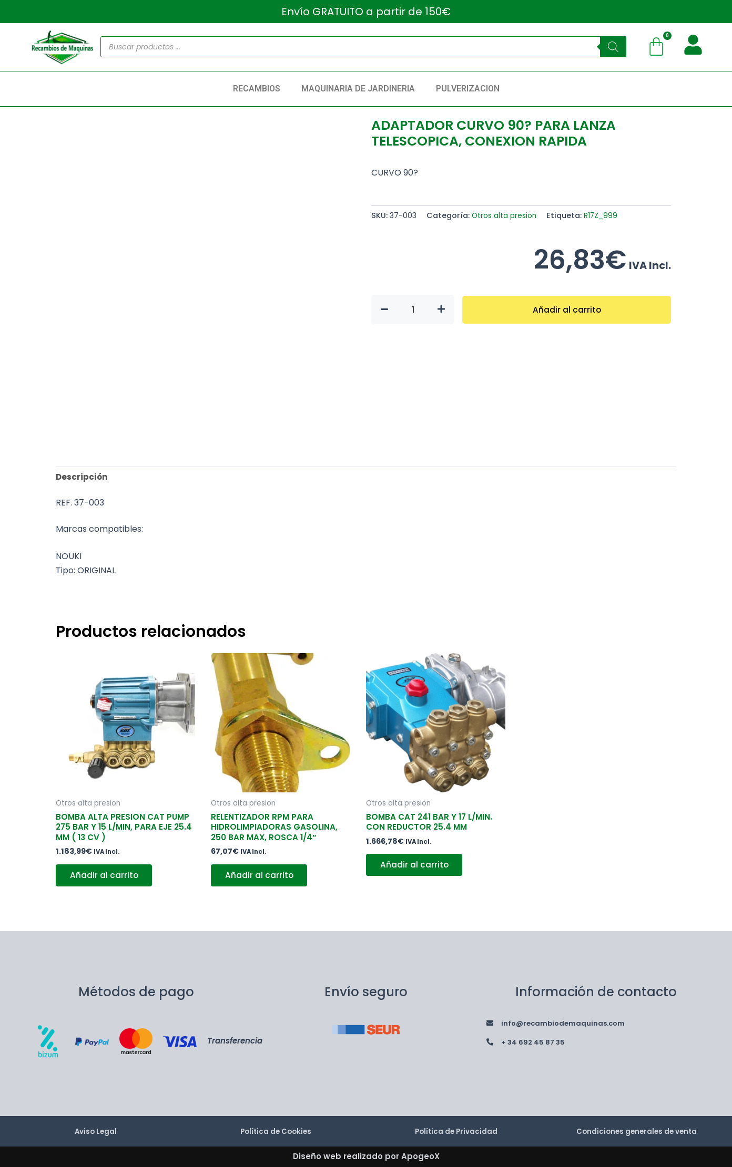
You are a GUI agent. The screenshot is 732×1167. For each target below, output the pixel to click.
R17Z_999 (606, 215)
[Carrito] (656, 46)
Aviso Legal (95, 1131)
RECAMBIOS (256, 89)
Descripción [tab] (82, 477)
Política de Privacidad (456, 1131)
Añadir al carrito (566, 309)
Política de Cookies (276, 1131)
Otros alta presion (506, 215)
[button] (259, 89)
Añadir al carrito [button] (106, 880)
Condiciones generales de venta (636, 1131)
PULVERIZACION (468, 89)
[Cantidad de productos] (413, 309)
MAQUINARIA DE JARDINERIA (358, 89)
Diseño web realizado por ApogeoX (366, 1156)
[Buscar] (613, 46)
